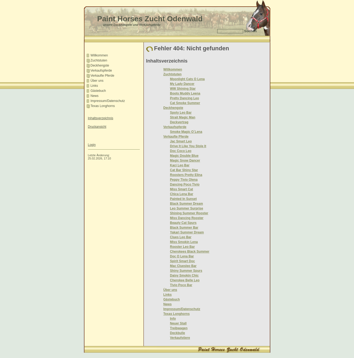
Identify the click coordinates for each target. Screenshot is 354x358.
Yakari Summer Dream (187, 232)
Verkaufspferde (101, 70)
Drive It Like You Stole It (188, 146)
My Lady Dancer (182, 84)
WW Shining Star (183, 88)
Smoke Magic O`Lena (186, 132)
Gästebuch (98, 91)
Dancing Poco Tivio (185, 184)
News (95, 96)
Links (94, 86)
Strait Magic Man (182, 117)
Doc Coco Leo (181, 151)
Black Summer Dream (186, 203)
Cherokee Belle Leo (185, 280)
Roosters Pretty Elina (186, 175)
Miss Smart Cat (181, 189)
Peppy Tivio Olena (184, 180)
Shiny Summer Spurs (186, 271)
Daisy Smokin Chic (184, 275)
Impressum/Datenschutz (108, 101)
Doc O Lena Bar (182, 256)
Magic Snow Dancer (185, 160)
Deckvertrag (179, 122)
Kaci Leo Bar (179, 165)
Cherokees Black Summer (189, 251)
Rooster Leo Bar (182, 247)
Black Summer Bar (184, 227)
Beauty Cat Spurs (183, 223)
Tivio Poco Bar (181, 285)
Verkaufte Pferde (102, 75)
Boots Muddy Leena (185, 93)
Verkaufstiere (180, 338)
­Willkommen (99, 55)
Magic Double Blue (184, 156)
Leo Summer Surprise (186, 208)
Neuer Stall (178, 323)
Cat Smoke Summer (185, 103)
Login (92, 145)
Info (173, 318)
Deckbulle (177, 333)
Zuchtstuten (99, 60)
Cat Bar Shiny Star (184, 170)
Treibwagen (179, 328)
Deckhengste (100, 65)
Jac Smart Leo (181, 141)
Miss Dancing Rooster (187, 218)
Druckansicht (97, 127)
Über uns (97, 81)
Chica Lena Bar (181, 194)
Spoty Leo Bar (181, 112)
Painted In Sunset (183, 199)
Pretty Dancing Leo (184, 98)
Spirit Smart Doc (182, 261)
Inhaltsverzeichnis (100, 118)
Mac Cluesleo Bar (183, 266)
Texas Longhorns (103, 106)
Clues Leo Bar (181, 237)
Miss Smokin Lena (184, 242)
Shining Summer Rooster (189, 213)
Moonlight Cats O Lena (187, 79)
